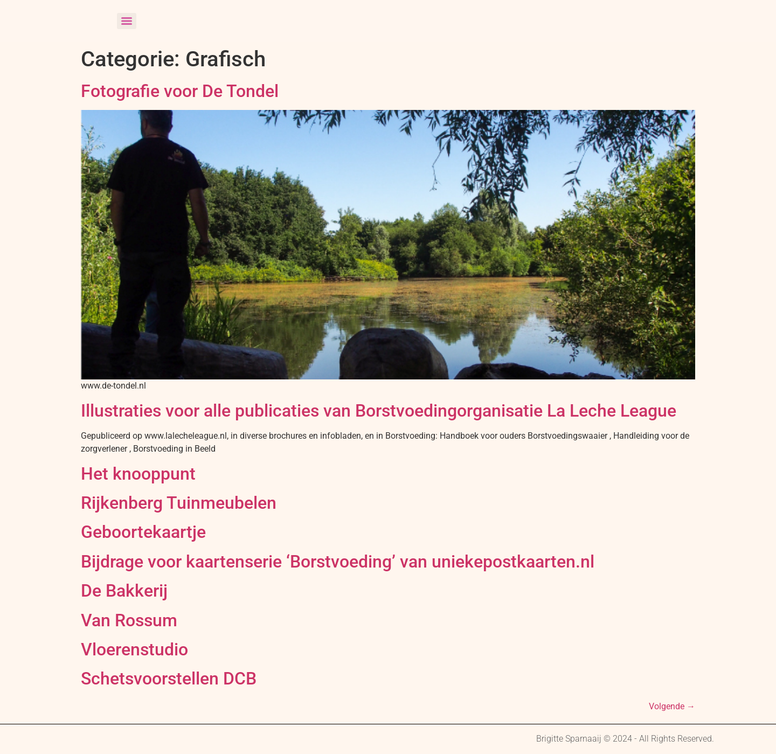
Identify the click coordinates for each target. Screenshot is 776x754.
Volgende (672, 706)
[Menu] (126, 21)
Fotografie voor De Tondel (180, 91)
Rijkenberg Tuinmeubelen (178, 503)
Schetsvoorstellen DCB (169, 678)
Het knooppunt (138, 474)
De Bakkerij (124, 590)
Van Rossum (129, 620)
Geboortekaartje (143, 532)
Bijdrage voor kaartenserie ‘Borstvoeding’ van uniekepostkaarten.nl (337, 561)
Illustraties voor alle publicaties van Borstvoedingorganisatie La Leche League (378, 410)
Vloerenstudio (134, 649)
